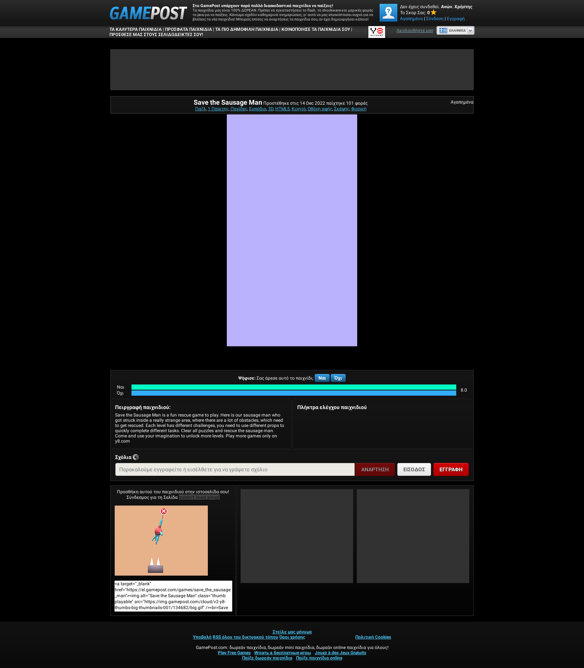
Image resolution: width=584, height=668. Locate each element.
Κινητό (299, 108)
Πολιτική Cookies (373, 637)
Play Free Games (234, 652)
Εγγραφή (456, 18)
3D (270, 108)
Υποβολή (202, 637)
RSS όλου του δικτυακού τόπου (245, 637)
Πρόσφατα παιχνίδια (188, 29)
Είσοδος (414, 469)
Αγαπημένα (411, 18)
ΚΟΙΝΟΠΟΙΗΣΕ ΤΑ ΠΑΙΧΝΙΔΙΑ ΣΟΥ (316, 29)
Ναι (322, 378)
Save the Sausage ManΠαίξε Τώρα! (161, 540)
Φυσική (358, 108)
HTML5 (282, 108)
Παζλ (200, 108)
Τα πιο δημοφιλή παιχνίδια (246, 29)
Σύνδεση (435, 18)
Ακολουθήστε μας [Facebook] (415, 30)
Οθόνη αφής (320, 108)
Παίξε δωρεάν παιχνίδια (267, 658)
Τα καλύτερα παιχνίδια (136, 29)
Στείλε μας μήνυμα (292, 631)
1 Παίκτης (218, 108)
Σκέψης (341, 108)
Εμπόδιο (257, 108)
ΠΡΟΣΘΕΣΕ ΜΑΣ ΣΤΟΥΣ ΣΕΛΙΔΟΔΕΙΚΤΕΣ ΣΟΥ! (156, 34)
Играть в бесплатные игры (282, 652)
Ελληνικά (452, 31)
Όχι (338, 378)
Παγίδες (239, 108)
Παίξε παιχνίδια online (319, 658)
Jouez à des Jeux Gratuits (340, 652)
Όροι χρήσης (292, 637)
